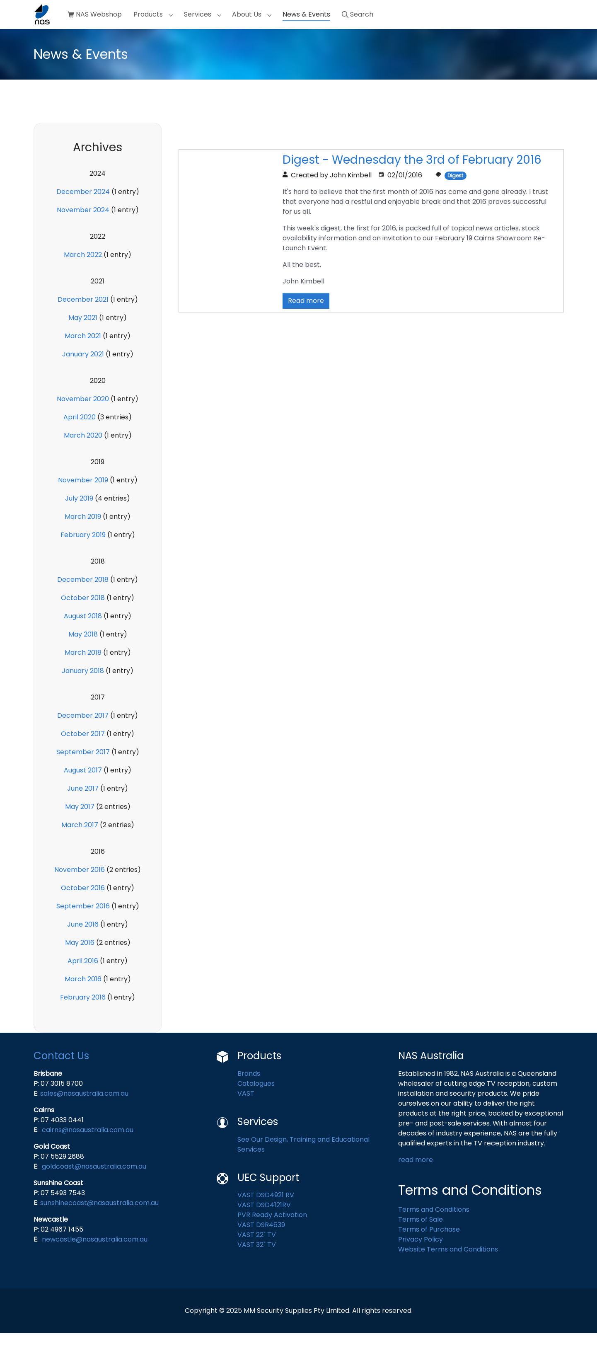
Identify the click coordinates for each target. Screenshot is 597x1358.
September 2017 (83, 777)
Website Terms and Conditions (448, 1274)
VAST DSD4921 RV (265, 1220)
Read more (306, 325)
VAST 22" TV (256, 1259)
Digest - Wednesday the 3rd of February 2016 (412, 185)
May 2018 (83, 659)
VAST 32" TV (256, 1269)
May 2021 (82, 342)
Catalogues (256, 1108)
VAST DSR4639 (261, 1249)
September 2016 (83, 931)
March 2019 (83, 541)
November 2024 (83, 235)
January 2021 (83, 379)
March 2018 (83, 677)
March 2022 (83, 279)
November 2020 (83, 423)
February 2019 (83, 559)
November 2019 (83, 505)
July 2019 (79, 523)
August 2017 (83, 795)
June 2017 (83, 813)
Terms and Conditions (433, 1234)
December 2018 (83, 604)
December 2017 (83, 740)
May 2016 (79, 967)
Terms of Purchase (429, 1254)
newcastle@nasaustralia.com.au (94, 1264)
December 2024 (83, 216)
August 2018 (83, 641)
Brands (248, 1098)
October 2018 (83, 622)
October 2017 (83, 758)
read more (416, 1184)
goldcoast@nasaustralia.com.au (94, 1191)
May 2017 (79, 831)
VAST (245, 1118)
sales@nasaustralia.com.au (84, 1118)
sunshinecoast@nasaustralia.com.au (99, 1227)
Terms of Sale (420, 1244)
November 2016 (79, 894)
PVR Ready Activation (272, 1239)
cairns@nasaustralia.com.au (87, 1155)
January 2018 (83, 695)
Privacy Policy (420, 1264)
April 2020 (79, 442)
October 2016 (83, 912)
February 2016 (83, 1022)
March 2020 (83, 460)
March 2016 (83, 1004)
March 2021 (83, 361)
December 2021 (83, 324)
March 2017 (79, 849)
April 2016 (83, 985)
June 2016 (83, 949)
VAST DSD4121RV (264, 1230)
